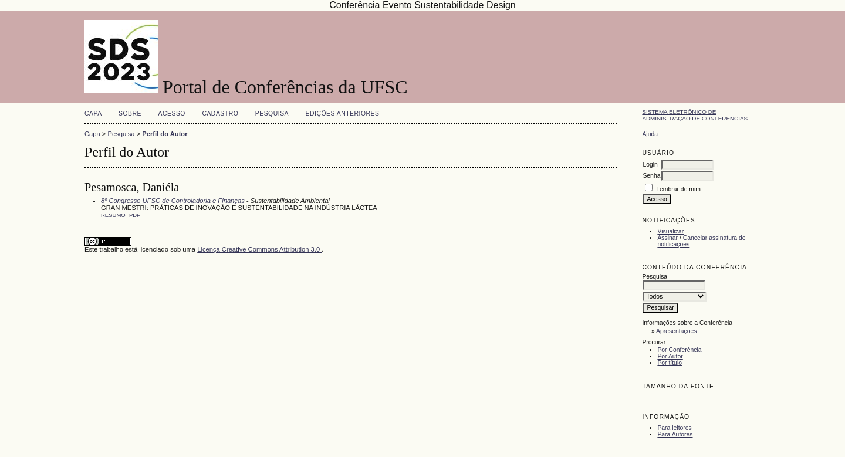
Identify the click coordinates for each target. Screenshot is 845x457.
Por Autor (669, 356)
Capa (93, 113)
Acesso (171, 113)
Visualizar (670, 231)
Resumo (113, 215)
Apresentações (676, 331)
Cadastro (220, 113)
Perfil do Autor (164, 133)
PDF (134, 215)
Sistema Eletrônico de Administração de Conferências (695, 115)
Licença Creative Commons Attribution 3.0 (259, 249)
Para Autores (674, 434)
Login (650, 164)
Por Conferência (679, 350)
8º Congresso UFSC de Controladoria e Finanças (173, 200)
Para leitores (674, 428)
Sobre (130, 113)
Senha (651, 175)
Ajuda (650, 134)
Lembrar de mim (678, 189)
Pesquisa (272, 113)
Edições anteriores (343, 113)
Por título (669, 363)
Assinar (667, 238)
